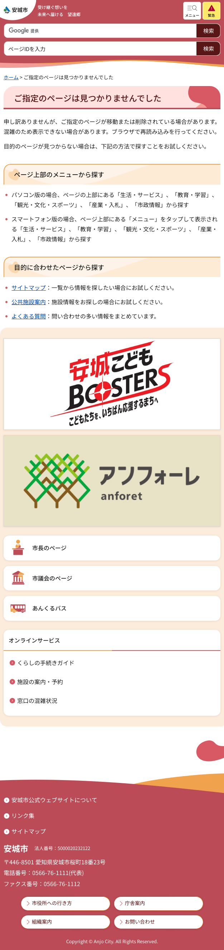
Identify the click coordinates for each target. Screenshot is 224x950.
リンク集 (22, 815)
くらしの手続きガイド (45, 662)
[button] (192, 11)
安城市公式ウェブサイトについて (54, 799)
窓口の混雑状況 (37, 700)
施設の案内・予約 (40, 681)
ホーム (11, 77)
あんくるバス (49, 608)
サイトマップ (28, 287)
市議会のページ (52, 578)
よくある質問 (28, 316)
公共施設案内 (28, 301)
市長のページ (49, 547)
